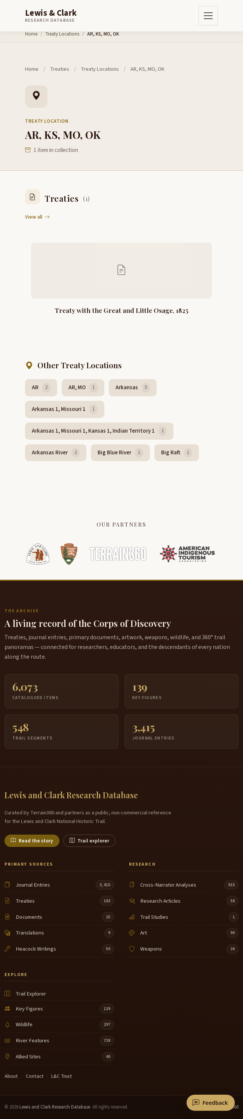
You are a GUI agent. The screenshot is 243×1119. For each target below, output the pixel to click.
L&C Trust (61, 1076)
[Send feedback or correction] (211, 1103)
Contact (35, 1076)
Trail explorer (89, 840)
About (11, 1076)
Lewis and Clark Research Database (54, 1107)
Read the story (32, 840)
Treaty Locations (62, 34)
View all (37, 217)
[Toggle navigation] (208, 15)
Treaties (59, 69)
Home (31, 34)
